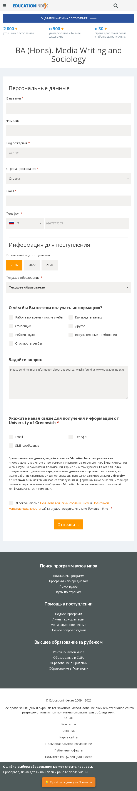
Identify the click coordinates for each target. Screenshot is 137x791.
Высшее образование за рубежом (68, 642)
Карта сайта (68, 737)
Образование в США (68, 657)
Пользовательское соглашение (68, 744)
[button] (68, 178)
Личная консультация (69, 619)
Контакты (68, 724)
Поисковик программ (68, 576)
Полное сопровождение (69, 630)
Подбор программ (68, 614)
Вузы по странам (68, 592)
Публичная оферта (68, 750)
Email (11, 191)
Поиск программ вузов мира (68, 565)
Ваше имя (14, 98)
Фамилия (13, 121)
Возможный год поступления (28, 255)
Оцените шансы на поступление (69, 18)
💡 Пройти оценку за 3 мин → (68, 782)
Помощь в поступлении (68, 603)
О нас (68, 718)
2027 (31, 265)
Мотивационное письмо (68, 625)
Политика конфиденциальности (68, 757)
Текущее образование (24, 277)
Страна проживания (22, 169)
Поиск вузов (68, 586)
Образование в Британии (68, 663)
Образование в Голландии (68, 668)
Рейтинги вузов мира (68, 652)
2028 (49, 265)
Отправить (68, 524)
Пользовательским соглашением (64, 503)
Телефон (14, 213)
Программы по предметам (68, 581)
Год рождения (18, 143)
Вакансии (68, 731)
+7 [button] (25, 223)
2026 (14, 265)
